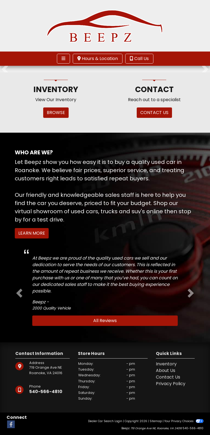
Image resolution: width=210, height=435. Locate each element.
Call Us (139, 58)
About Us (165, 370)
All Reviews (105, 320)
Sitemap (156, 421)
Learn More (31, 233)
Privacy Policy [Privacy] (170, 383)
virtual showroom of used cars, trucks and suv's (80, 211)
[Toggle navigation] (63, 59)
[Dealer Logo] (105, 25)
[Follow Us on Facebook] (11, 424)
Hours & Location (97, 58)
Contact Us (168, 377)
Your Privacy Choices (183, 421)
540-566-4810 (45, 391)
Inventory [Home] (166, 364)
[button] (5, 69)
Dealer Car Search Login (105, 421)
